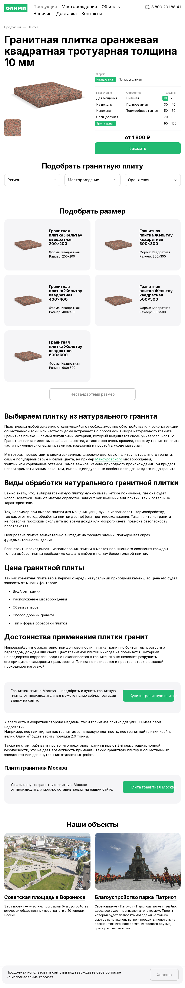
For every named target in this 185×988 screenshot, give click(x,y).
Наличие (42, 13)
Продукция (45, 6)
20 (172, 98)
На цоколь (104, 104)
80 (173, 117)
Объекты (111, 6)
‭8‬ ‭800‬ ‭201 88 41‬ (166, 6)
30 (166, 104)
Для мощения (106, 98)
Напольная (104, 111)
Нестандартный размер (92, 394)
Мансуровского (108, 459)
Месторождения (79, 6)
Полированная (137, 104)
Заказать (137, 148)
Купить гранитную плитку (151, 696)
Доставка (66, 13)
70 (166, 117)
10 (165, 98)
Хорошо (164, 974)
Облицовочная (107, 117)
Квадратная (105, 79)
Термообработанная (142, 111)
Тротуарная (105, 123)
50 (166, 111)
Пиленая (132, 98)
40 (173, 104)
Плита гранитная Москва (151, 787)
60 (173, 111)
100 (174, 123)
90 (166, 123)
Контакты (91, 13)
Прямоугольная (130, 79)
